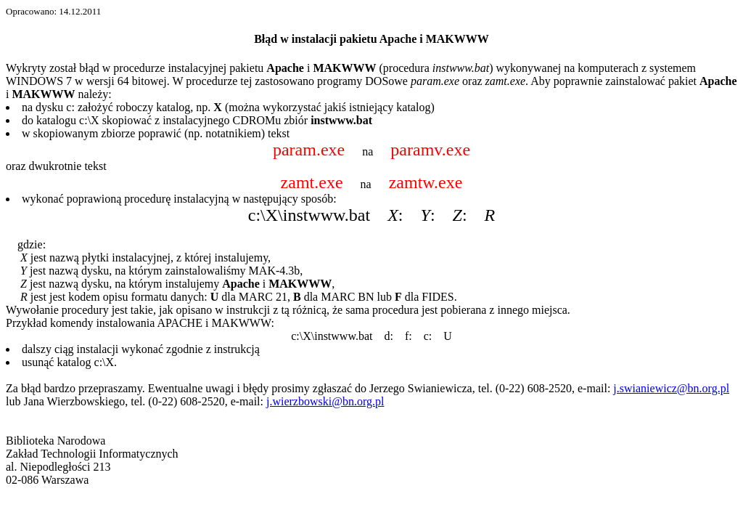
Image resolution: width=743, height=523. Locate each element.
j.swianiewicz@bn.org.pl (671, 388)
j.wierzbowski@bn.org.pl (325, 401)
